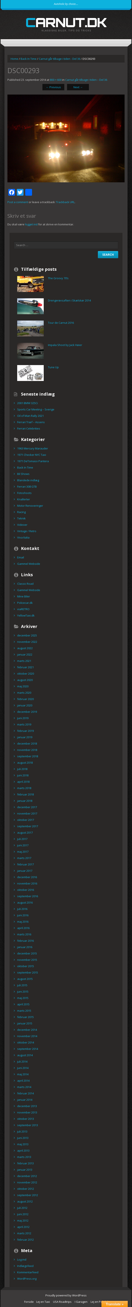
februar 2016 (25, 941)
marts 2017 (24, 858)
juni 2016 (22, 915)
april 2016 (23, 928)
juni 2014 (22, 1068)
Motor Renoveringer (30, 506)
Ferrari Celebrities (28, 428)
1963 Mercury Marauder (32, 448)
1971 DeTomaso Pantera (33, 461)
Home (14, 59)
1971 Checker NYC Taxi (31, 455)
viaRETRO (23, 609)
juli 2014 (22, 1061)
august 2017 (25, 832)
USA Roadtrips (62, 1302)
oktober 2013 (25, 1119)
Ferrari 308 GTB (27, 486)
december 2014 (27, 1030)
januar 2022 (24, 654)
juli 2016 (22, 909)
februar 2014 (25, 1093)
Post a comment (17, 202)
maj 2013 (22, 1144)
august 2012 (25, 1201)
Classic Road (25, 584)
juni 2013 (22, 1138)
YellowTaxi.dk (26, 615)
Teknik (21, 518)
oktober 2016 (25, 890)
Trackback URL (65, 202)
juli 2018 (22, 769)
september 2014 (27, 1049)
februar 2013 (25, 1163)
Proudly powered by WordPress (66, 1295)
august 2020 (25, 680)
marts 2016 (24, 934)
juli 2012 (22, 1208)
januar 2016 (24, 947)
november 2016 (27, 883)
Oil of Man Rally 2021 (30, 416)
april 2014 (23, 1080)
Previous (53, 87)
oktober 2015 (25, 966)
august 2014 (25, 1055)
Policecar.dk (25, 603)
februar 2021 (25, 667)
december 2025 (27, 635)
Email (20, 557)
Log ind (21, 1259)
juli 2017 (22, 839)
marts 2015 (24, 1011)
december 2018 (27, 743)
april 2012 (23, 1227)
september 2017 (27, 826)
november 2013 (27, 1112)
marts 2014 (24, 1087)
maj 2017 (22, 852)
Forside (29, 1302)
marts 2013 (24, 1157)
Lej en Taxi (43, 1302)
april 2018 (23, 782)
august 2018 (25, 762)
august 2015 (25, 979)
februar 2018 (25, 794)
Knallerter (23, 499)
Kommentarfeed (27, 1272)
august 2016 (25, 902)
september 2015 (27, 972)
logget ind (31, 224)
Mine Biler (23, 596)
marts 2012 (24, 1233)
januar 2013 (24, 1170)
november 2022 (27, 642)
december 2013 (27, 1106)
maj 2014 (22, 1074)
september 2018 (27, 756)
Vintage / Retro (26, 531)
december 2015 (27, 953)
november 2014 (27, 1036)
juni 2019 (22, 718)
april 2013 (23, 1150)
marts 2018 (24, 788)
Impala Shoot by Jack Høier (65, 345)
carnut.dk (66, 22)
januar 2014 (24, 1100)
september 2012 (27, 1195)
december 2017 (27, 807)
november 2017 (27, 813)
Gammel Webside (28, 564)
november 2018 (27, 750)
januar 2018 (24, 801)
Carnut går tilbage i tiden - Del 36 (59, 59)
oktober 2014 (25, 1042)
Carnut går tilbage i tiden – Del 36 (86, 80)
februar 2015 (25, 1017)
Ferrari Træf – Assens (31, 422)
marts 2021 (24, 661)
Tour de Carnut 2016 (61, 323)
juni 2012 (22, 1214)
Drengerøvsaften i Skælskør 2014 (69, 300)
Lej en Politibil (99, 1302)
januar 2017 (24, 871)
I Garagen (81, 1302)
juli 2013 (22, 1131)
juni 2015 (22, 991)
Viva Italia (23, 537)
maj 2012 (22, 1220)
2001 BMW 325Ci (27, 403)
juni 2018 (22, 775)
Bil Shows (23, 474)
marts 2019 (24, 724)
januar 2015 (24, 1023)
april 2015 (23, 1004)
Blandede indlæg (28, 480)
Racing (21, 512)
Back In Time (29, 59)
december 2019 (27, 712)
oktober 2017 (25, 820)
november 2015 (27, 960)
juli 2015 (22, 985)
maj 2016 (22, 921)
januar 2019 (24, 737)
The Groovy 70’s (58, 278)
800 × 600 (56, 80)
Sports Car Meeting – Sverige (35, 409)
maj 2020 (22, 686)
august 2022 (25, 648)
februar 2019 (25, 731)
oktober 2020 (25, 673)
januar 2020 (24, 705)
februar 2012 (25, 1239)
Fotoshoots (24, 493)
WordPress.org (27, 1278)
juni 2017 (22, 845)
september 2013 (27, 1125)
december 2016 (27, 877)
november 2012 (27, 1182)
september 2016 (27, 896)
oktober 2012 (25, 1189)
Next (78, 87)
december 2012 (27, 1176)
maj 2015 (22, 998)
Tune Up (53, 367)
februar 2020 (25, 699)
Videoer (22, 525)
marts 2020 (24, 693)
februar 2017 (25, 864)
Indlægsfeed (25, 1266)
